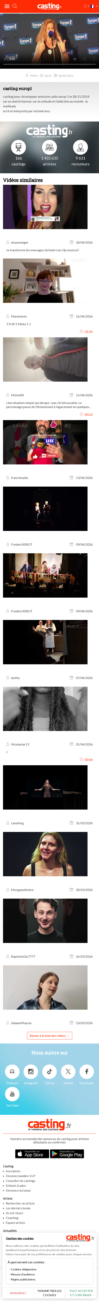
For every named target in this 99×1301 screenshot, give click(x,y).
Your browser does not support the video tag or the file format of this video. (49, 41)
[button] (86, 6)
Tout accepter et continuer (81, 1293)
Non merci (18, 1293)
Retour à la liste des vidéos (48, 1035)
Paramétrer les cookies (50, 1293)
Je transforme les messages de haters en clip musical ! (42, 250)
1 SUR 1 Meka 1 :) (18, 324)
